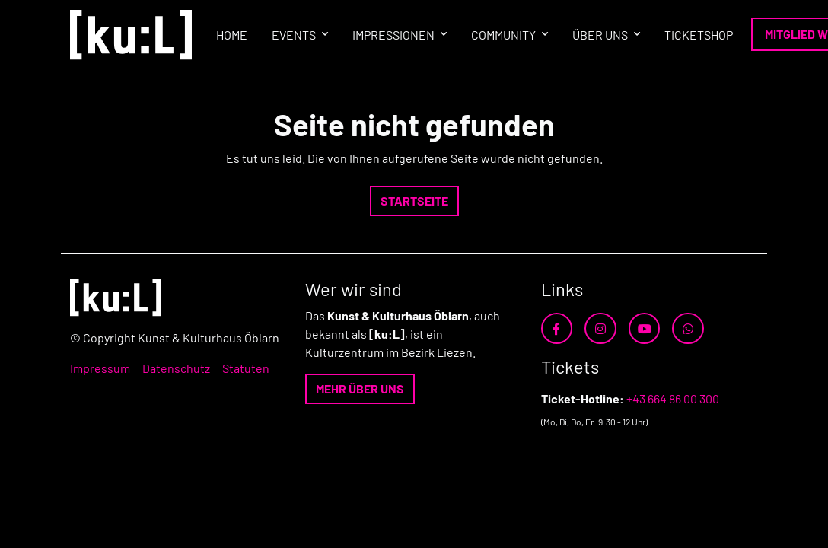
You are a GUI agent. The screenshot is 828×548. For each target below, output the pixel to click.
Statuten (245, 368)
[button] (414, 201)
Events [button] (294, 34)
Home (231, 34)
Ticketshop (698, 34)
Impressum (100, 368)
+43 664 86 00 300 (672, 398)
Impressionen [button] (393, 34)
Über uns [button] (600, 34)
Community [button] (503, 34)
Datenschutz (176, 368)
